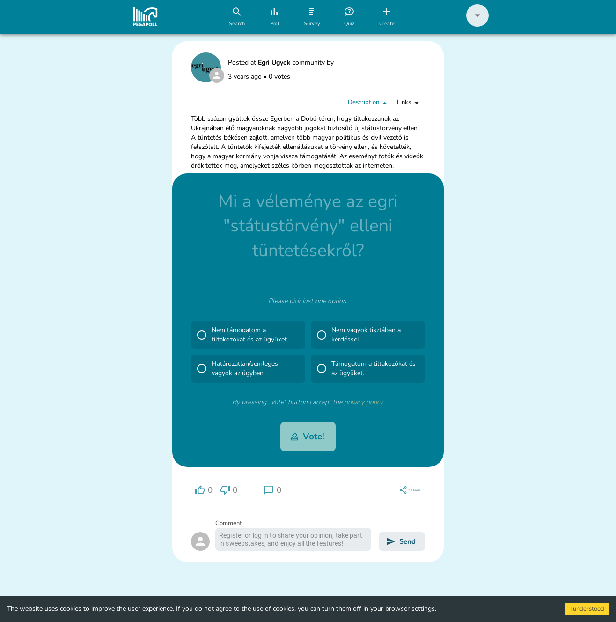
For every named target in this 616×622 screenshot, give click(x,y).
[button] (477, 24)
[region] (203, 490)
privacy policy (363, 402)
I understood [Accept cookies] (587, 609)
